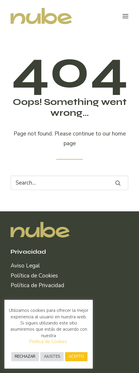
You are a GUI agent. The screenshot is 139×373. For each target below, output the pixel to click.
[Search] (69, 182)
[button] (125, 16)
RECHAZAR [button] (25, 356)
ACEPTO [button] (76, 356)
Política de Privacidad (37, 285)
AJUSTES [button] (52, 356)
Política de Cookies (34, 276)
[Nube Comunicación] (41, 16)
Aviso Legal (25, 266)
